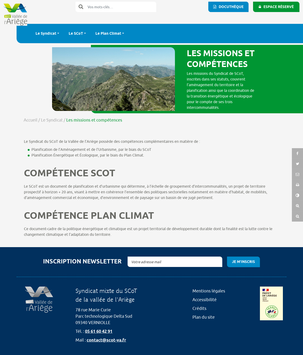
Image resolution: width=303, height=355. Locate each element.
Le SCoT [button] (76, 33)
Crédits (199, 308)
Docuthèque (231, 7)
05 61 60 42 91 (98, 331)
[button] (297, 188)
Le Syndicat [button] (46, 33)
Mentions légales (208, 290)
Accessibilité (204, 299)
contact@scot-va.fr (106, 340)
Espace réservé (278, 7)
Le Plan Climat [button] (108, 33)
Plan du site (203, 317)
